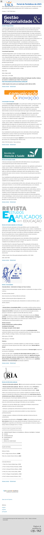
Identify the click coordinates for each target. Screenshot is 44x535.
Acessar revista (5, 86)
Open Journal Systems (7, 499)
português (4, 511)
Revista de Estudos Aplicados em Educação (12, 225)
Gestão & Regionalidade (7, 25)
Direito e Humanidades (7, 284)
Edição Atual (13, 86)
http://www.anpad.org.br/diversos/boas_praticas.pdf (14, 81)
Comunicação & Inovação (8, 101)
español (4, 509)
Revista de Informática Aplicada (9, 382)
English (4, 507)
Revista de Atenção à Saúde (8, 159)
